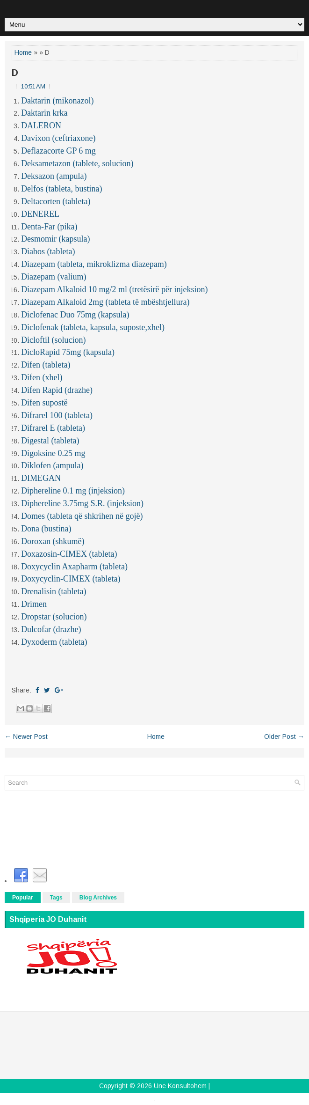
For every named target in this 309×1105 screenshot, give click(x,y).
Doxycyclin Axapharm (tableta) (74, 566)
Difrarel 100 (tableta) (57, 415)
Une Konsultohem (180, 1086)
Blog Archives (98, 897)
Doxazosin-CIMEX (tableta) (69, 554)
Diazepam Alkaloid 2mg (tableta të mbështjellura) (105, 302)
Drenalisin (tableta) (53, 591)
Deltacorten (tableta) (55, 201)
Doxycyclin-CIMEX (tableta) (70, 578)
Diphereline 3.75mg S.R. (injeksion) (82, 503)
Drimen (34, 604)
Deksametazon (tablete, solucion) (77, 163)
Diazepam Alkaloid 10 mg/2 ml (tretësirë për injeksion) (114, 289)
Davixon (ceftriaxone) (58, 138)
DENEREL (40, 214)
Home (23, 52)
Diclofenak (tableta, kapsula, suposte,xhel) (93, 327)
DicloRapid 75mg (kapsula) (68, 352)
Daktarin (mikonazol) (57, 100)
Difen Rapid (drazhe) (57, 390)
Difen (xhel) (41, 377)
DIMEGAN (41, 478)
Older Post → (284, 736)
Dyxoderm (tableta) (54, 642)
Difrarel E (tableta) (53, 428)
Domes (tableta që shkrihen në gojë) (82, 516)
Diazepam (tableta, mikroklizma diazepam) (94, 264)
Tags (56, 897)
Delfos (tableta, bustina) (61, 188)
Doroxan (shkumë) (52, 541)
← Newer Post (26, 736)
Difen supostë (44, 402)
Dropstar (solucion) (53, 616)
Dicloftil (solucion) (53, 340)
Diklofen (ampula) (52, 465)
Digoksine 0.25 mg (53, 453)
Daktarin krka (44, 113)
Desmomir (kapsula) (55, 238)
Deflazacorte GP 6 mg (58, 150)
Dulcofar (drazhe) (51, 629)
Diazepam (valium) (53, 276)
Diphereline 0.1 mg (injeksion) (73, 490)
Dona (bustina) (46, 528)
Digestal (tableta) (50, 440)
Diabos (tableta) (48, 251)
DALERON (41, 125)
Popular (22, 897)
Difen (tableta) (45, 364)
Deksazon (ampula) (53, 176)
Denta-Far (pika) (49, 226)
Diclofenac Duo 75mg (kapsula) (75, 314)
